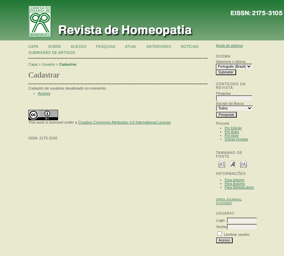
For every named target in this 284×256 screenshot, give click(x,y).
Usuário (48, 64)
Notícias (190, 47)
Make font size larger (243, 164)
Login (220, 220)
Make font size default (232, 164)
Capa (33, 47)
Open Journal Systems (229, 201)
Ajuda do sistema (229, 45)
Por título (232, 135)
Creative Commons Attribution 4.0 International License (124, 122)
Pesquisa (105, 47)
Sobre (54, 47)
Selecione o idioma (231, 62)
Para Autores (235, 184)
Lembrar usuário (237, 234)
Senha (221, 227)
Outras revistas (236, 139)
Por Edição (233, 128)
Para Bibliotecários (239, 187)
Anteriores (159, 47)
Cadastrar (68, 64)
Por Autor (232, 132)
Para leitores (234, 180)
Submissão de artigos (51, 53)
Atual (131, 47)
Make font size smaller (221, 164)
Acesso (78, 47)
